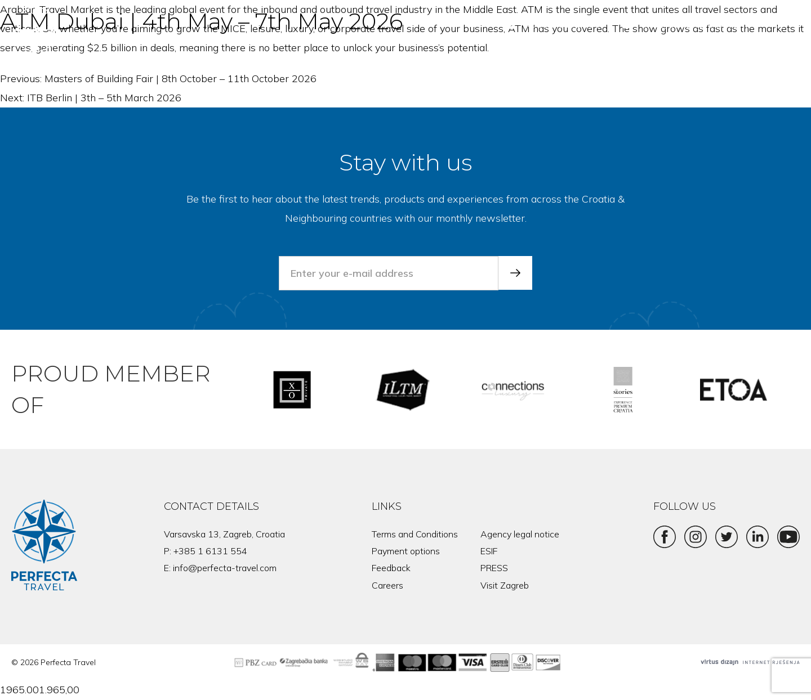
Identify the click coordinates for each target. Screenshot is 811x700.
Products (598, 56)
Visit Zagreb (504, 585)
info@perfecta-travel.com (225, 567)
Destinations (521, 56)
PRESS (494, 567)
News (774, 56)
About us (714, 56)
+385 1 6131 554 (210, 551)
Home (451, 56)
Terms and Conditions (415, 534)
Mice (656, 56)
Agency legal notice (519, 534)
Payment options (406, 551)
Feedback (391, 567)
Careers (387, 585)
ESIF (488, 551)
